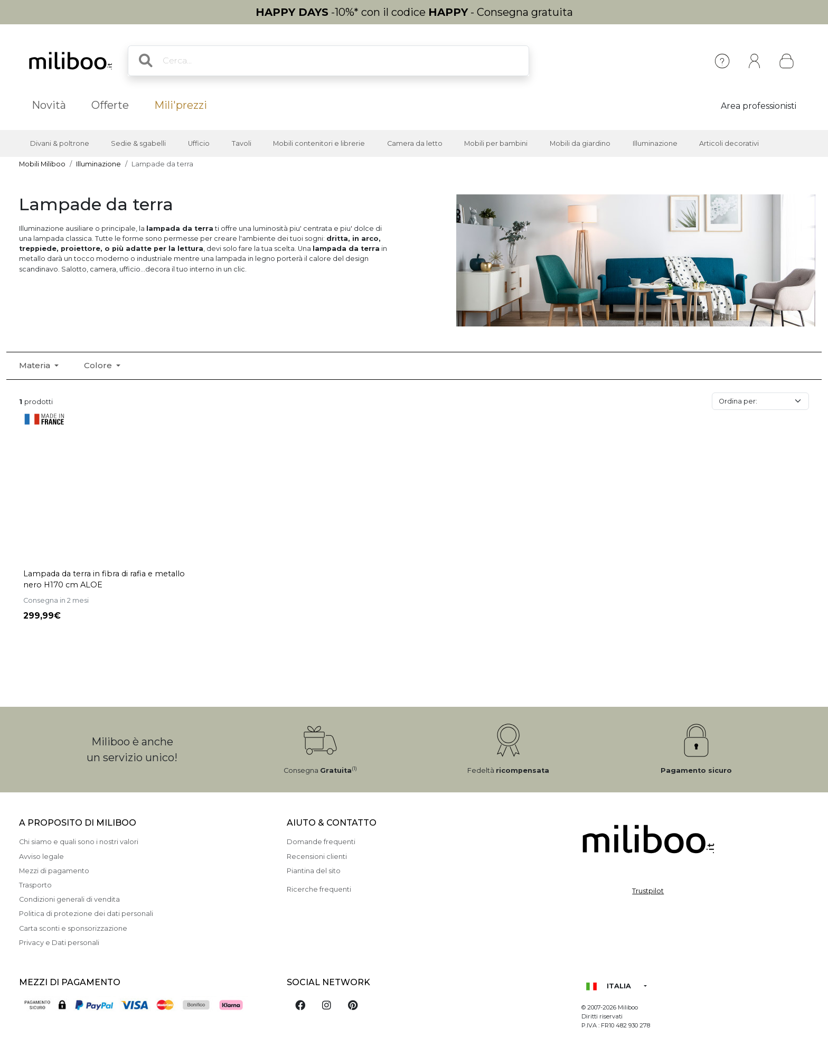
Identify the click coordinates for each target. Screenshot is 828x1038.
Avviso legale (41, 857)
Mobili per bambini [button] (496, 143)
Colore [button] (99, 365)
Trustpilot (648, 891)
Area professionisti (758, 106)
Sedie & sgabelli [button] (138, 143)
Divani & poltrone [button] (59, 143)
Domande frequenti (321, 842)
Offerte (110, 105)
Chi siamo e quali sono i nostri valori (78, 842)
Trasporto (35, 885)
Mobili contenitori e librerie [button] (319, 143)
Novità (49, 105)
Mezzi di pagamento (54, 871)
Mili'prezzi (180, 105)
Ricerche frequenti (319, 889)
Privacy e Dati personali (59, 943)
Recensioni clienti (317, 857)
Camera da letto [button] (415, 143)
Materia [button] (35, 365)
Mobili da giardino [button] (580, 143)
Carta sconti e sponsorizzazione (73, 928)
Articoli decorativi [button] (729, 143)
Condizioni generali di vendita (69, 899)
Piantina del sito (314, 871)
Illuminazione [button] (655, 143)
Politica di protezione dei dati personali (86, 914)
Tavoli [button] (241, 143)
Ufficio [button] (199, 143)
